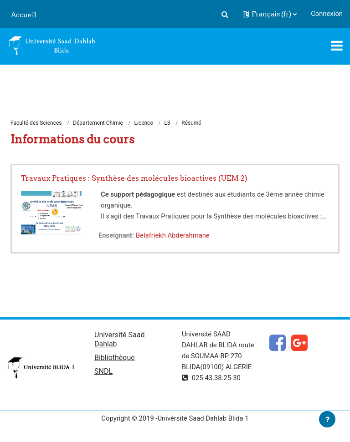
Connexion (327, 14)
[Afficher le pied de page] (327, 419)
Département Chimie (98, 123)
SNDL (103, 371)
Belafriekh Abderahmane (173, 235)
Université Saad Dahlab (119, 339)
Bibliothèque (114, 357)
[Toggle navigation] (336, 45)
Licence (143, 123)
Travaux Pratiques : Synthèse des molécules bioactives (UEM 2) (134, 178)
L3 (167, 123)
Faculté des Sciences (36, 123)
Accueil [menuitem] (23, 14)
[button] (224, 14)
